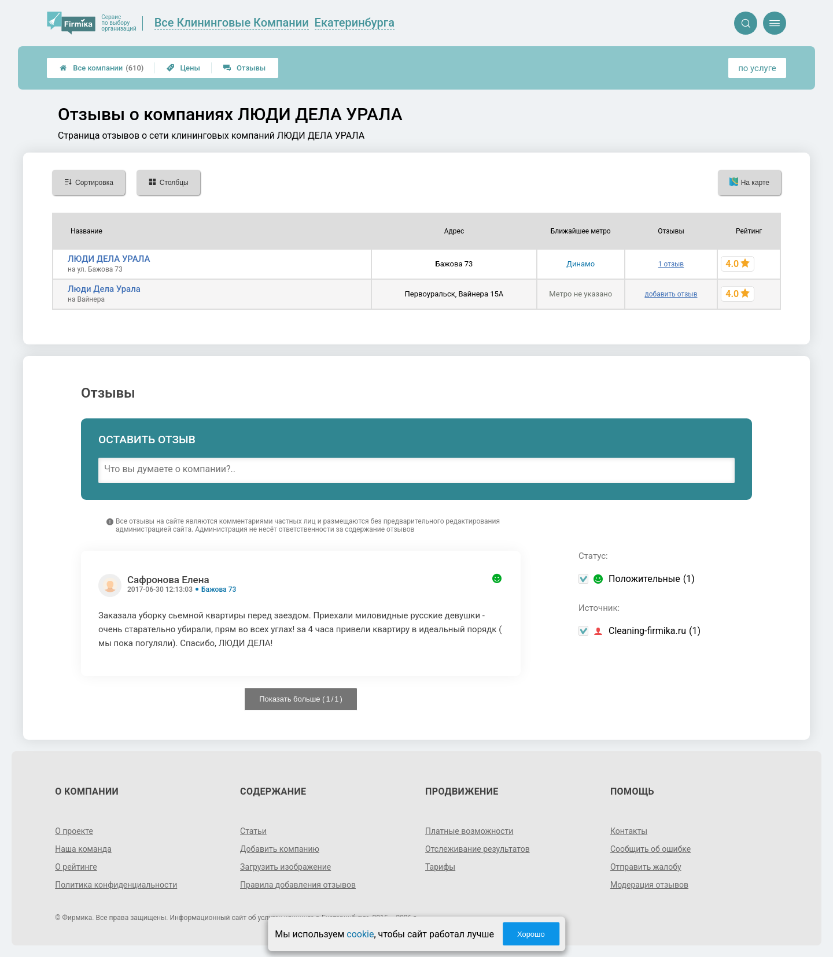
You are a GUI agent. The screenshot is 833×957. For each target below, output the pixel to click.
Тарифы (440, 866)
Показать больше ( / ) (300, 699)
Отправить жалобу (645, 866)
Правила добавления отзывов (298, 884)
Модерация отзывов (649, 884)
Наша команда (83, 849)
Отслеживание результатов (477, 849)
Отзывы (244, 68)
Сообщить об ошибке (650, 849)
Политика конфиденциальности (116, 884)
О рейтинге (76, 866)
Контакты (628, 831)
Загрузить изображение (285, 866)
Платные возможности (469, 831)
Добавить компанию (279, 849)
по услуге (757, 68)
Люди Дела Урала (104, 289)
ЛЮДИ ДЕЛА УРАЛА (109, 259)
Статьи (253, 831)
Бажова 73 (218, 589)
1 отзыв (671, 264)
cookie (360, 934)
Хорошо (531, 934)
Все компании (101, 68)
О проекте (74, 831)
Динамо (580, 263)
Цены (183, 68)
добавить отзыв (670, 294)
